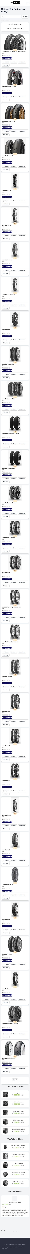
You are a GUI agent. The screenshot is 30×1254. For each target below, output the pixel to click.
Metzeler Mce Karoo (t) (8, 537)
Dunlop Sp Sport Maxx (18, 1111)
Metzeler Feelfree (7, 954)
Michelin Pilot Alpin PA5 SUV (18, 1145)
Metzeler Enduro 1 (7, 225)
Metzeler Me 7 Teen (7, 884)
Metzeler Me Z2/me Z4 (8, 1058)
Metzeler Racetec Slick (8, 468)
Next (4, 1231)
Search (25, 16)
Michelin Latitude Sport (18, 1120)
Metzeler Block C (6, 260)
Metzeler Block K (6, 989)
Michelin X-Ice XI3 (18, 1163)
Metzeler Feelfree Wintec (9, 503)
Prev (2, 1231)
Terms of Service (12, 1247)
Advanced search (5, 20)
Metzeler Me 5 (6, 850)
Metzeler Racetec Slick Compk (10, 433)
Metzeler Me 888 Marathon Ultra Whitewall (14, 51)
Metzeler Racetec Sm (8, 364)
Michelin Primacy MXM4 (15, 1202)
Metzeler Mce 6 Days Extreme (10, 642)
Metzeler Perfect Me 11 (8, 294)
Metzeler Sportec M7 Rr (8, 121)
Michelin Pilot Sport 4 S (18, 1102)
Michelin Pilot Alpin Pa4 (18, 1181)
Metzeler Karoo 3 (6, 572)
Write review (5, 65)
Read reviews (22, 62)
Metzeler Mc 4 (6, 780)
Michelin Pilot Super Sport (18, 1129)
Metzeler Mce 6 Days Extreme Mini (11, 607)
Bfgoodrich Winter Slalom (18, 1154)
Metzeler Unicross (7, 676)
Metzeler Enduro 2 (7, 190)
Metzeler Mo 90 (6, 815)
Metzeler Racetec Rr (7, 156)
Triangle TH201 (18, 1093)
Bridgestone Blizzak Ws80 (18, 1172)
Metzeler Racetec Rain (8, 399)
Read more (13, 62)
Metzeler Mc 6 (6, 711)
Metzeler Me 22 (6, 329)
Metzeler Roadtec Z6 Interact (10, 1023)
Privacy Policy (4, 1247)
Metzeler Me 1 (6, 919)
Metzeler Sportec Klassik (9, 86)
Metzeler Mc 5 (6, 746)
